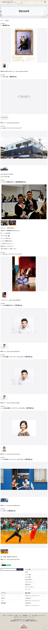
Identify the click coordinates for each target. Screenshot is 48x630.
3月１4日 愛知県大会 (9, 76)
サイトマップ (28, 589)
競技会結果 (3, 603)
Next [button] (46, 202)
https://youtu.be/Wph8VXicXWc (13, 505)
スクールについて (29, 582)
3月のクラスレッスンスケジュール (32, 605)
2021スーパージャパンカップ (12, 128)
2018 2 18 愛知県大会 (9, 511)
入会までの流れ (28, 579)
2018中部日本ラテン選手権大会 (12, 305)
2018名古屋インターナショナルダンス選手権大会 (18, 408)
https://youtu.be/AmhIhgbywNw (13, 351)
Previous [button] (1, 202)
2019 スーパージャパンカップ (12, 254)
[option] (24, 45)
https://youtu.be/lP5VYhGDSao (22, 71)
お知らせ (3, 598)
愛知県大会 (6, 25)
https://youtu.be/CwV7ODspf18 (7, 174)
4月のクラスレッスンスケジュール (32, 600)
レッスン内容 (28, 574)
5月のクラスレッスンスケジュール (32, 595)
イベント (3, 595)
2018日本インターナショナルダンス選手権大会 (17, 459)
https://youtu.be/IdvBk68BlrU (15, 300)
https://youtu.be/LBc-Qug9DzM (13, 402)
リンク (2, 600)
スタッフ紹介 (28, 577)
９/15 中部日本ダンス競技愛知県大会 (14, 182)
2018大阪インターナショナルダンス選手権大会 (17, 357)
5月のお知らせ (28, 598)
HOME (2, 20)
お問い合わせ (28, 584)
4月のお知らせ (28, 603)
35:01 (2, 176)
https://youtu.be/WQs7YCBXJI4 (13, 454)
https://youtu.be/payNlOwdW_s (13, 122)
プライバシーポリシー (29, 586)
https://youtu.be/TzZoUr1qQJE (13, 559)
